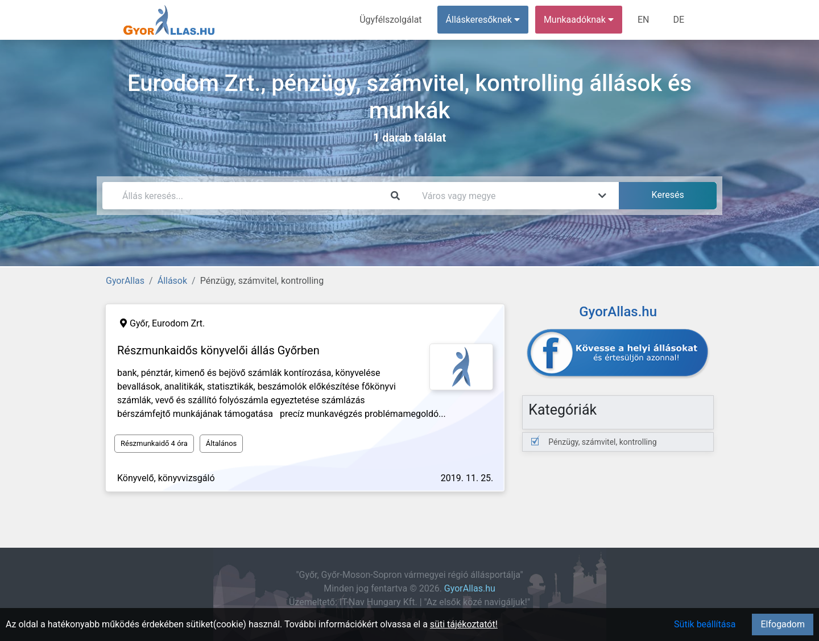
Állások (172, 280)
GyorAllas (125, 280)
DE (678, 19)
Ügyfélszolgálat (390, 19)
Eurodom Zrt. (178, 323)
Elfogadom (782, 624)
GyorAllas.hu (469, 588)
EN (644, 19)
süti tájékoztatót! (464, 624)
